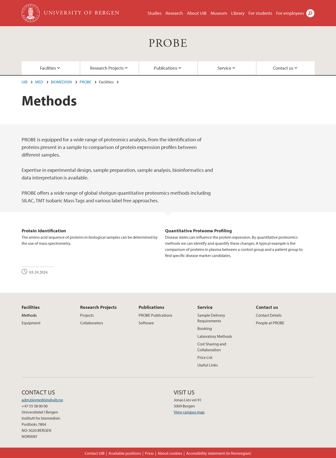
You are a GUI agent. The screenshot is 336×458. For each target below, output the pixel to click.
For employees (290, 13)
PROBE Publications (155, 315)
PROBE (168, 43)
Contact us (283, 68)
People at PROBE (270, 322)
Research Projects (107, 68)
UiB (24, 81)
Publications (165, 68)
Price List (204, 357)
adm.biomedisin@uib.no (42, 399)
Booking (204, 328)
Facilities (48, 68)
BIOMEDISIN (61, 81)
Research (174, 13)
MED (39, 81)
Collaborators (91, 322)
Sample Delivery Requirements (211, 318)
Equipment (31, 322)
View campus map (189, 412)
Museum (219, 13)
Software (146, 322)
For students (260, 13)
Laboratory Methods (214, 336)
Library (237, 13)
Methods (29, 315)
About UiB (197, 13)
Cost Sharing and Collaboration (211, 346)
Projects (87, 315)
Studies (155, 13)
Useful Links (207, 365)
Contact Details (269, 315)
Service (224, 68)
